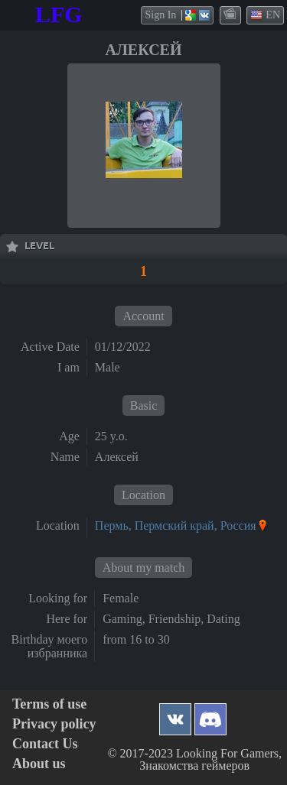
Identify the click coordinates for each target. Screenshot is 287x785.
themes (231, 14)
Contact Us (45, 744)
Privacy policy (54, 724)
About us (39, 764)
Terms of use (49, 704)
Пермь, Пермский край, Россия (175, 525)
